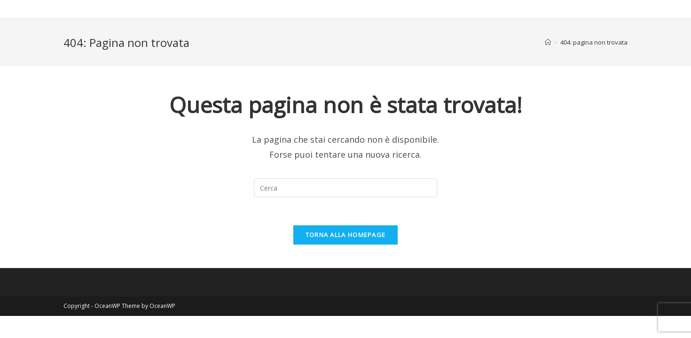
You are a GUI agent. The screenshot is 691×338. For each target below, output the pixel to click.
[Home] (548, 42)
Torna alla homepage (346, 234)
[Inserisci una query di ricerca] (345, 187)
